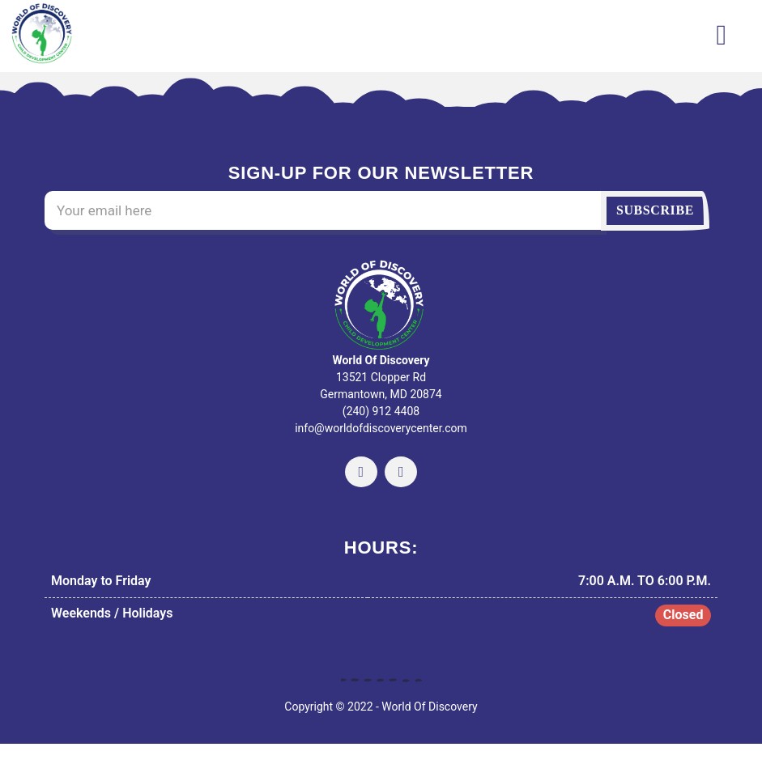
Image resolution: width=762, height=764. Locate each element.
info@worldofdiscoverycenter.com (381, 428)
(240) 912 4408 (381, 411)
